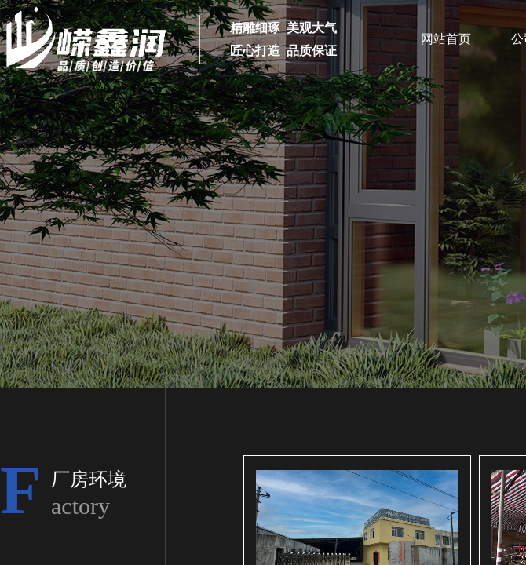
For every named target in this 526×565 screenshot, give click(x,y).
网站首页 (446, 39)
